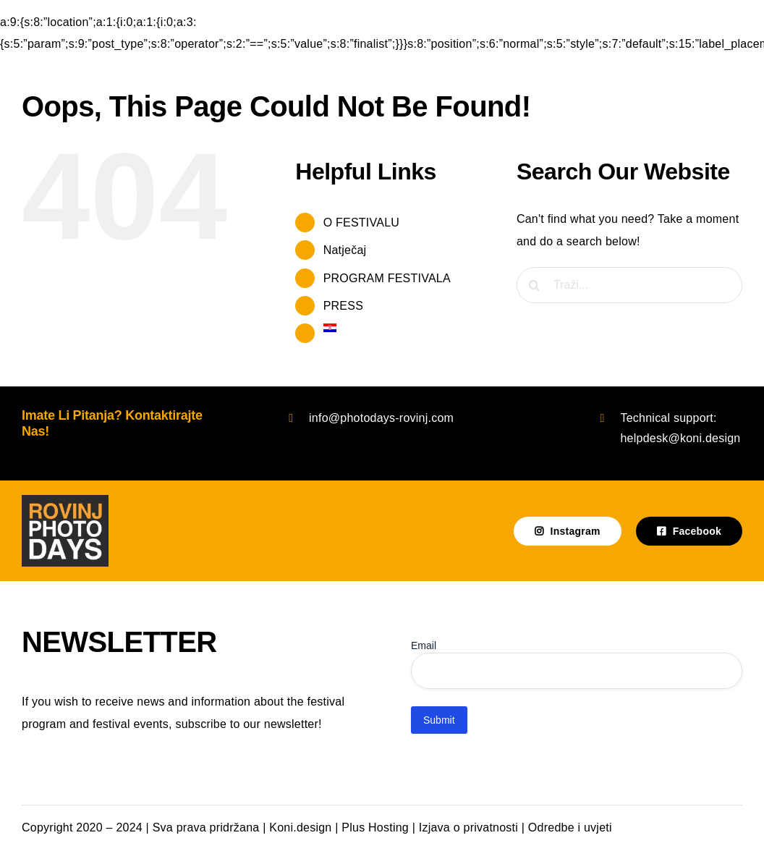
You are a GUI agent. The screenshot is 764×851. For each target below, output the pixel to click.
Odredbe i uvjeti (570, 827)
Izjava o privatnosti (468, 827)
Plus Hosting (375, 827)
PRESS (343, 306)
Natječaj (345, 250)
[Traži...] (629, 285)
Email (423, 645)
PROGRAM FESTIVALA (387, 278)
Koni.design (300, 827)
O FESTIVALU (361, 222)
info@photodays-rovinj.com (381, 418)
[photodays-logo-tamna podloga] (65, 500)
